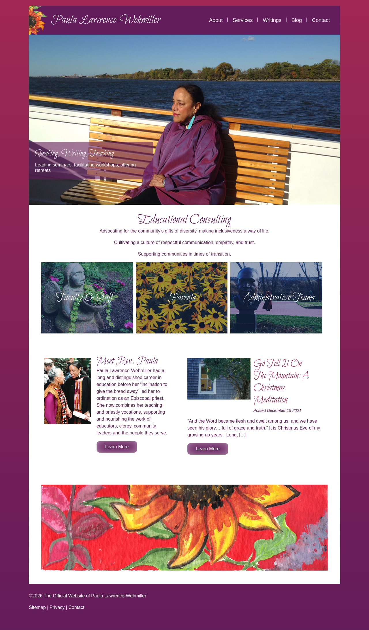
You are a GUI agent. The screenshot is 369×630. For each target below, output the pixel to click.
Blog (296, 20)
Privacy (57, 607)
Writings (272, 20)
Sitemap (37, 607)
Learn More (117, 446)
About (216, 20)
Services (243, 20)
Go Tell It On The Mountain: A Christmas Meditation (281, 381)
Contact (321, 20)
